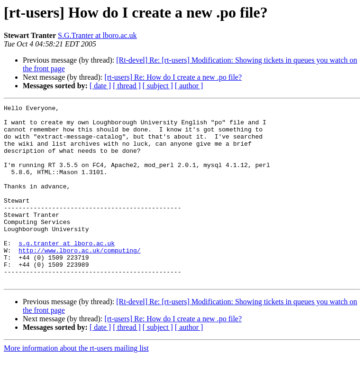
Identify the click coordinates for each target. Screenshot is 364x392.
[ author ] (189, 86)
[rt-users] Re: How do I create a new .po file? (173, 77)
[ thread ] (127, 86)
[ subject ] (158, 86)
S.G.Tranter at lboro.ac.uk (97, 35)
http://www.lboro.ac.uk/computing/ (79, 280)
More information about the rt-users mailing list (76, 384)
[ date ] (100, 86)
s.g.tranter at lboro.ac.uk (66, 271)
